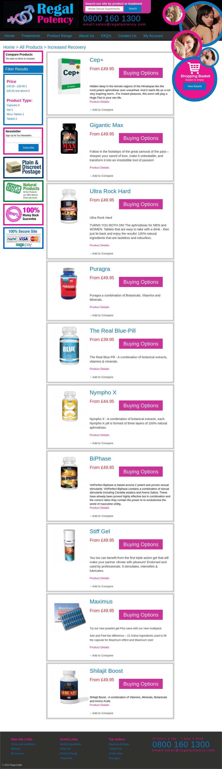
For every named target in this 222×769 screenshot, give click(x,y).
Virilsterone (115, 748)
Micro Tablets (14, 114)
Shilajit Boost (106, 671)
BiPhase (100, 458)
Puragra (100, 269)
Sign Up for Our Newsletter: (19, 135)
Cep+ (96, 60)
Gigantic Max (106, 125)
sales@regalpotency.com (121, 24)
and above (17, 90)
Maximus (101, 601)
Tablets (11, 118)
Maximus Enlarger (119, 744)
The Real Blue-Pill (113, 330)
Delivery (15, 748)
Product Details (99, 101)
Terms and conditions (23, 744)
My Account (17, 753)
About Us (65, 748)
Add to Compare (102, 109)
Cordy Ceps (115, 753)
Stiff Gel (100, 531)
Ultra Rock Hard (110, 191)
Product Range (68, 753)
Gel (9, 109)
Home (9, 47)
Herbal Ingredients (70, 744)
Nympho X (103, 392)
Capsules (12, 105)
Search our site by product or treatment (113, 3)
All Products (31, 47)
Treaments (66, 758)
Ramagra (114, 758)
